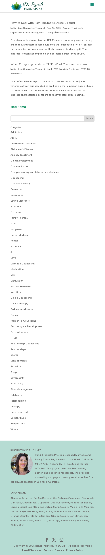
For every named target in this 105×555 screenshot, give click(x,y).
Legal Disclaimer (32, 550)
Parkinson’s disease (21, 309)
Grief (13, 223)
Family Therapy (19, 217)
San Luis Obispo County (55, 515)
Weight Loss (17, 423)
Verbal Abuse (18, 417)
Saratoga (54, 520)
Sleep (13, 372)
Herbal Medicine (19, 235)
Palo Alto (34, 515)
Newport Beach (81, 511)
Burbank (62, 498)
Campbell (87, 498)
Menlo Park (76, 506)
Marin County (61, 506)
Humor (14, 240)
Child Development (21, 160)
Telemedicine (18, 400)
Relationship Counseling (24, 343)
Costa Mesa (29, 502)
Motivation (16, 280)
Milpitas (88, 506)
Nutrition (15, 292)
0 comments (62, 32)
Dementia (16, 189)
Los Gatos (46, 506)
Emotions (15, 206)
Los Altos (33, 506)
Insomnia (15, 246)
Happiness (16, 229)
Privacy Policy (74, 550)
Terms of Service (54, 550)
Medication (17, 269)
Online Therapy (19, 303)
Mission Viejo (18, 511)
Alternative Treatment (23, 143)
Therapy (50, 32)
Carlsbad (15, 502)
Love (13, 257)
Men (12, 274)
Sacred (14, 354)
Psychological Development (26, 326)
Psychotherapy (30, 32)
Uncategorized (19, 412)
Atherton (27, 498)
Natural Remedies (20, 286)
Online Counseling (21, 297)
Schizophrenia (18, 360)
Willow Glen (17, 524)
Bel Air (37, 498)
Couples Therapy (20, 183)
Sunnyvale (82, 520)
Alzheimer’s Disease (21, 149)
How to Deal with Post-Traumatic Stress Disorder (42, 23)
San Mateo (76, 515)
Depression (16, 32)
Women (14, 429)
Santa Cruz (41, 520)
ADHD (13, 137)
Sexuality (15, 366)
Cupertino (44, 502)
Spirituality (16, 383)
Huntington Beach (80, 502)
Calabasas (74, 498)
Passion (14, 315)
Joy (12, 252)
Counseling (17, 177)
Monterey (32, 511)
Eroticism (15, 212)
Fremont (64, 502)
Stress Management (22, 389)
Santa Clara (26, 520)
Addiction (16, 132)
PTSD (42, 32)
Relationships (18, 349)
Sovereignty (17, 377)
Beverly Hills (49, 498)
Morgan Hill (45, 511)
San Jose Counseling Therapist (29, 28)
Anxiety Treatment (72, 28)
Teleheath (16, 395)
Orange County (19, 515)
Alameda (15, 498)
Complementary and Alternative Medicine (34, 172)
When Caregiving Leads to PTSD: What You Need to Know (48, 64)
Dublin (54, 502)
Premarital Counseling (23, 320)
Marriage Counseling (22, 263)
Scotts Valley (68, 520)
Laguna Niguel (18, 506)
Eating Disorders (20, 200)
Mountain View (62, 511)
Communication (19, 166)
